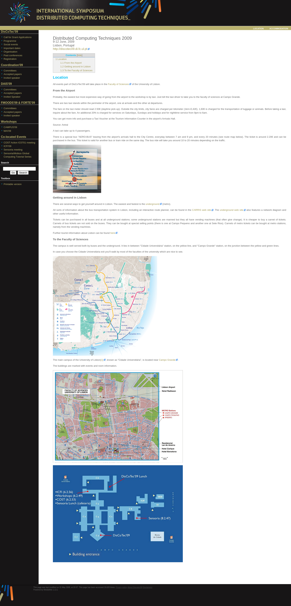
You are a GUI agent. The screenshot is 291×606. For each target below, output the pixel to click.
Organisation (10, 51)
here (112, 233)
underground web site (231, 210)
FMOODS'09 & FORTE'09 (18, 102)
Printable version (13, 184)
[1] (102, 359)
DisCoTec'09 (9, 31)
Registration (10, 59)
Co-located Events (13, 136)
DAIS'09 (6, 83)
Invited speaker (12, 77)
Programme (10, 41)
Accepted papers (13, 74)
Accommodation (278, 28)
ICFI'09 (8, 146)
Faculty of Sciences (118, 84)
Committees (10, 70)
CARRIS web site (201, 210)
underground (152, 204)
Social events (11, 44)
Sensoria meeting (13, 149)
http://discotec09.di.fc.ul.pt (70, 48)
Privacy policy (121, 587)
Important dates (12, 48)
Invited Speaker (12, 96)
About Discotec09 (135, 587)
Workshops (9, 121)
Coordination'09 (12, 65)
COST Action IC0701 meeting (19, 142)
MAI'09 (7, 131)
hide (79, 55)
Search (5, 162)
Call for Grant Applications (18, 37)
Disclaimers (147, 587)
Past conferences (13, 55)
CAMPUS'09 (10, 127)
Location (258, 28)
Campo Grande (167, 359)
